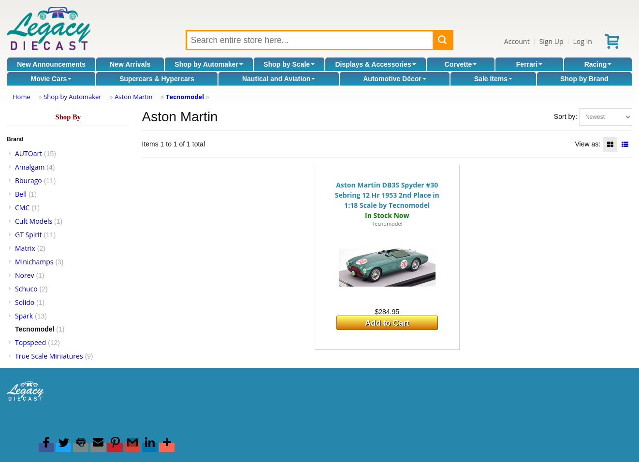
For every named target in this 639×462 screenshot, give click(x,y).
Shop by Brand (584, 79)
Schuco (26, 288)
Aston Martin (133, 96)
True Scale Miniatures (49, 356)
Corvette (461, 64)
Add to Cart (387, 323)
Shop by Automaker (208, 64)
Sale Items (493, 79)
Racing (598, 64)
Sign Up (551, 41)
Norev (24, 275)
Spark (24, 315)
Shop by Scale (289, 64)
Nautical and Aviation (278, 79)
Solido (24, 302)
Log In (582, 41)
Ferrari (529, 64)
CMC (22, 207)
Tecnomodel (185, 96)
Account (517, 41)
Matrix (25, 248)
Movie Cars (51, 79)
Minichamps (34, 261)
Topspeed (30, 342)
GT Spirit (28, 234)
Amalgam (29, 167)
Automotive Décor (394, 79)
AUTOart (28, 153)
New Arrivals (130, 64)
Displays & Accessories (375, 64)
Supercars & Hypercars (156, 79)
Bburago (28, 180)
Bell (21, 194)
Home (21, 96)
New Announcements (51, 64)
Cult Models (33, 221)
